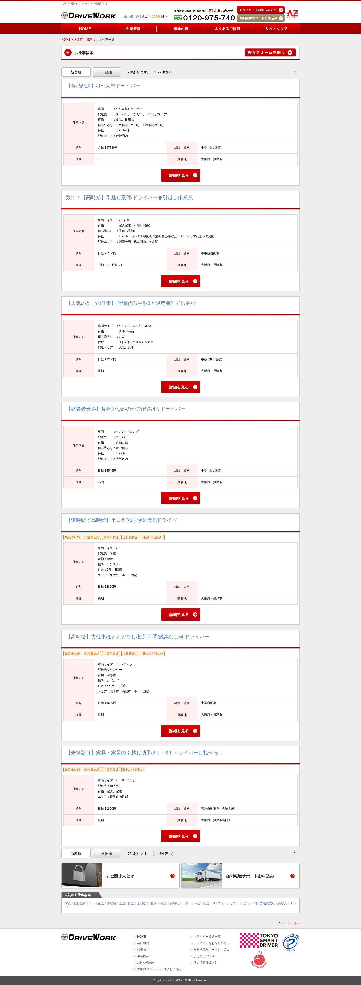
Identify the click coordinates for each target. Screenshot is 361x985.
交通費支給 (267, 903)
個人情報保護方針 (206, 962)
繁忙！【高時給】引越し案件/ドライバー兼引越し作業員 (129, 197)
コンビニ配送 (200, 903)
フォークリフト (228, 903)
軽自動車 (80, 903)
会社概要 (143, 943)
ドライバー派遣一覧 (207, 936)
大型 (185, 903)
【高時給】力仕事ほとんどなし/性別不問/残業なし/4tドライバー (138, 636)
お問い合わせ (146, 962)
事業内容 (143, 956)
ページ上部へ (291, 923)
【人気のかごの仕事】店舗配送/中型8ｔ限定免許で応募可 (131, 303)
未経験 (111, 903)
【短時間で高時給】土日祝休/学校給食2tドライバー (124, 520)
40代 (68, 903)
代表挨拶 (143, 949)
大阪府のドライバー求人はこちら (159, 969)
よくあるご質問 (204, 956)
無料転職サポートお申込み (212, 949)
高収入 (282, 903)
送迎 (122, 903)
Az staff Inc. (176, 980)
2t (213, 903)
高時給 (174, 903)
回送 (131, 903)
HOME (141, 936)
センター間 (249, 903)
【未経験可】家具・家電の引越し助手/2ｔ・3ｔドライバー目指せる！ (144, 752)
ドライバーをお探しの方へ (212, 943)
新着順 (76, 72)
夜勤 (164, 903)
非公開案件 (133, 17)
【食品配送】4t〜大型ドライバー (103, 86)
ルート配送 (96, 903)
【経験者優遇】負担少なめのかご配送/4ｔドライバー (126, 409)
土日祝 (141, 903)
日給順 (106, 72)
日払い (153, 903)
